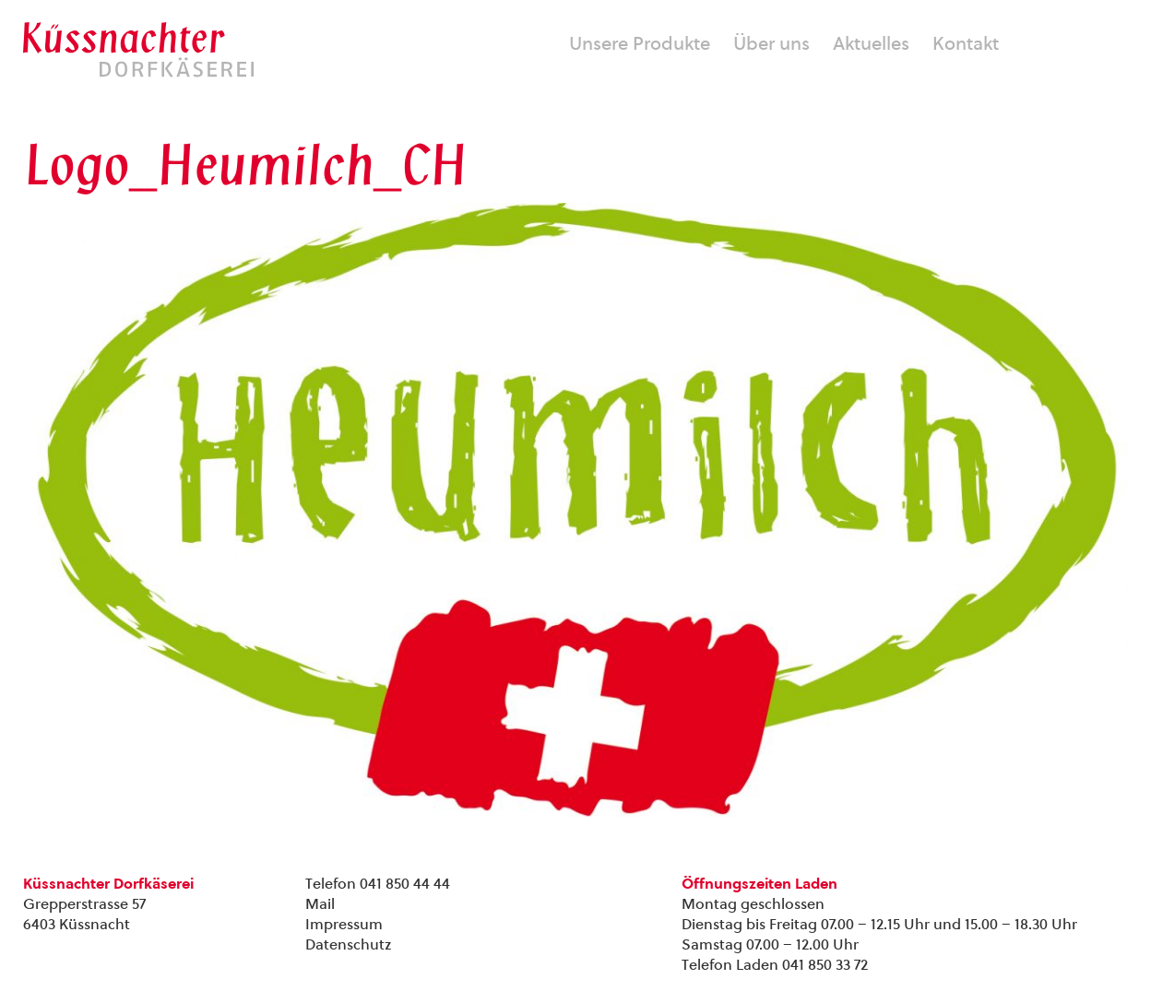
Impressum (344, 924)
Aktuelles (871, 43)
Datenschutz (348, 944)
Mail (320, 904)
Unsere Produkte (639, 43)
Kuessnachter (138, 49)
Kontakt (965, 43)
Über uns (771, 43)
